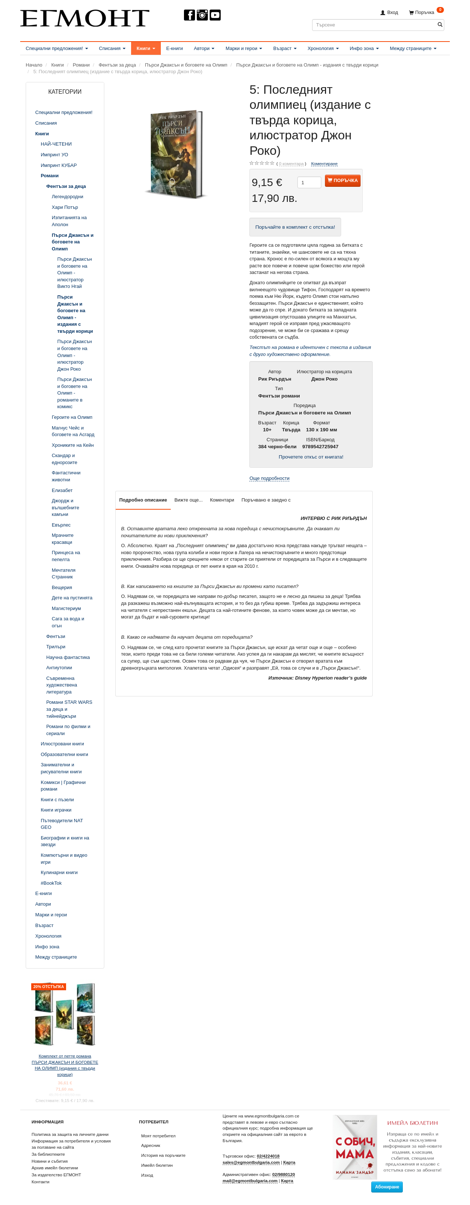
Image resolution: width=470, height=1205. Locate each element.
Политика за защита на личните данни (70, 1134)
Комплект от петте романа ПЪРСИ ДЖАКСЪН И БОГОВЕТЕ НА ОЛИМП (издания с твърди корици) (65, 1065)
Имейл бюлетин (157, 1165)
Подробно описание (143, 500)
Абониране (387, 1187)
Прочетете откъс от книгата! (311, 457)
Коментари (222, 500)
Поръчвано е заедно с (266, 500)
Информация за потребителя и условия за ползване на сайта (71, 1143)
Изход (147, 1175)
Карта (289, 1162)
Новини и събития (50, 1161)
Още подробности (269, 478)
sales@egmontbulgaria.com (251, 1162)
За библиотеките (48, 1154)
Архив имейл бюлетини (55, 1167)
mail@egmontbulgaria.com (250, 1180)
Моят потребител (158, 1135)
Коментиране (324, 163)
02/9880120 (283, 1174)
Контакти (41, 1181)
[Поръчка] (426, 12)
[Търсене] (440, 24)
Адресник (150, 1145)
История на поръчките (163, 1155)
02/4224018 (268, 1156)
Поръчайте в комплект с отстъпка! (295, 227)
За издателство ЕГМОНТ (56, 1174)
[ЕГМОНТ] (84, 16)
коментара (291, 163)
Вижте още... (188, 500)
